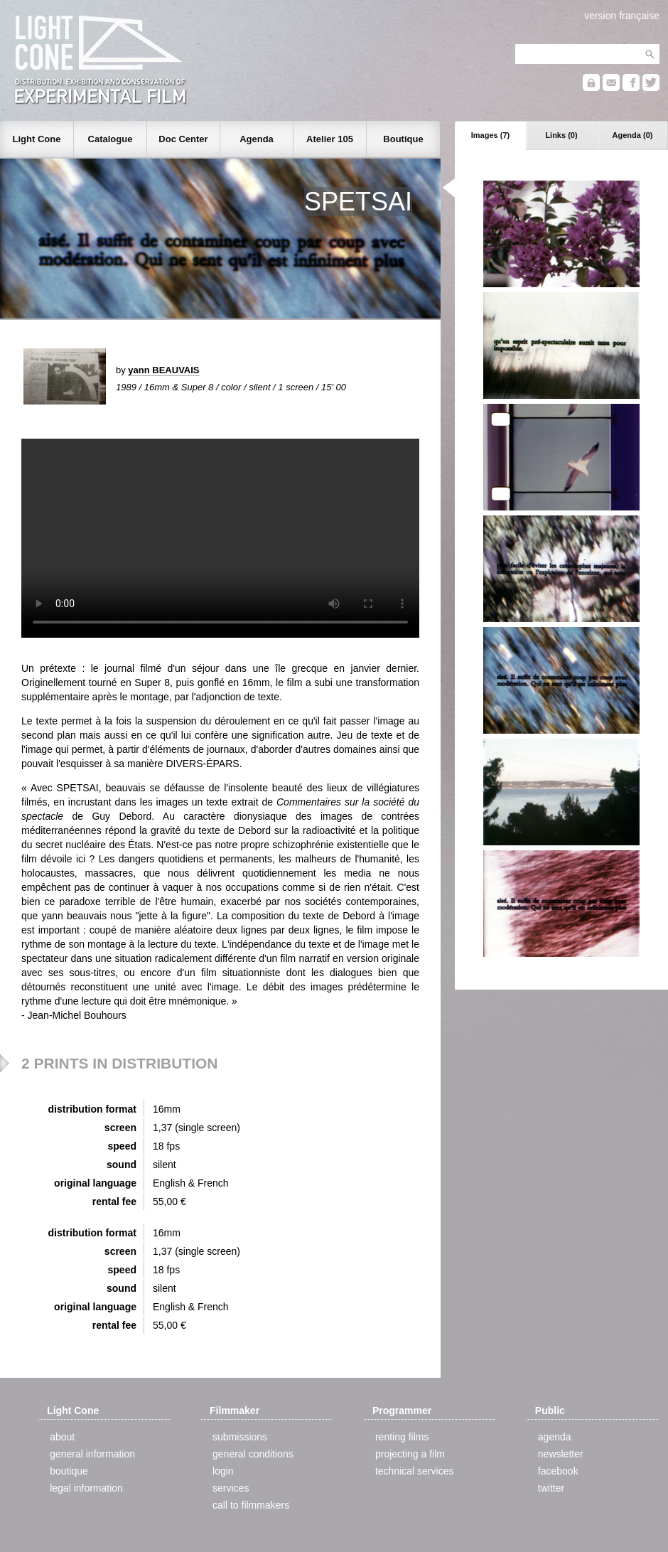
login (223, 1471)
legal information (86, 1488)
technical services (414, 1471)
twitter (551, 1488)
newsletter (560, 1454)
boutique (69, 1471)
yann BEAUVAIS (163, 370)
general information (92, 1454)
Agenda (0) (633, 135)
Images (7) (490, 135)
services (230, 1488)
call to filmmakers (250, 1505)
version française (621, 15)
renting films (402, 1437)
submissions (239, 1437)
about (62, 1437)
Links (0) (561, 135)
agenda (554, 1437)
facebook (558, 1471)
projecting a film (410, 1454)
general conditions (252, 1454)
